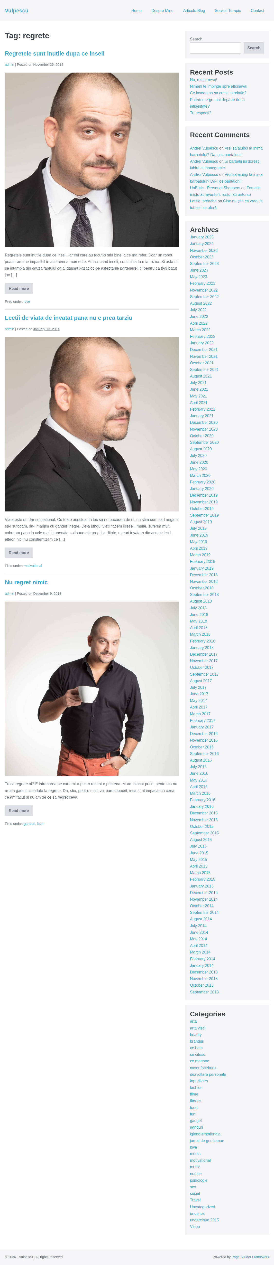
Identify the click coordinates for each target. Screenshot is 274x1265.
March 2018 (200, 634)
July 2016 (198, 767)
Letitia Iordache (203, 201)
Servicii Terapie (228, 11)
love (27, 301)
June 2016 (199, 773)
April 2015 (199, 866)
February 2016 (202, 800)
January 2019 (202, 568)
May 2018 (198, 621)
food (194, 1107)
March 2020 (200, 475)
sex (193, 1187)
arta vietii (198, 1028)
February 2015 (202, 879)
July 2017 (198, 687)
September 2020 (204, 442)
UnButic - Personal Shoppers (215, 188)
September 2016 (204, 754)
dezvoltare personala (208, 1074)
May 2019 (198, 542)
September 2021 (204, 370)
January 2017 (202, 727)
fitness (195, 1101)
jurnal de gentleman (207, 1141)
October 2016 (202, 747)
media (195, 1154)
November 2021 (204, 356)
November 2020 (204, 429)
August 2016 (201, 760)
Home (136, 11)
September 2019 (204, 515)
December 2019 (204, 495)
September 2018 (204, 595)
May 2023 (198, 277)
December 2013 (204, 972)
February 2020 (202, 482)
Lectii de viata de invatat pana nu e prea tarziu (68, 317)
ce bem (196, 1048)
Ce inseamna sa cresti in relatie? (218, 93)
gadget (196, 1121)
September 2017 (204, 674)
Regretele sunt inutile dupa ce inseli (54, 53)
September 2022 (204, 297)
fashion (196, 1088)
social (195, 1193)
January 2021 (202, 416)
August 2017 (201, 681)
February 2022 (202, 336)
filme (194, 1094)
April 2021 (199, 403)
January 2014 (202, 965)
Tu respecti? (200, 113)
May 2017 (198, 701)
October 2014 (202, 906)
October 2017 (202, 667)
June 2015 (199, 853)
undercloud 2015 (204, 1220)
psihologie (199, 1180)
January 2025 (202, 237)
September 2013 (204, 992)
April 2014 (199, 946)
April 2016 (199, 787)
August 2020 (201, 449)
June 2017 (199, 694)
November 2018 (204, 581)
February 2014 (202, 959)
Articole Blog (194, 11)
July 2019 (198, 528)
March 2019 (200, 555)
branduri (197, 1041)
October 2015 (202, 826)
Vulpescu (16, 11)
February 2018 (202, 641)
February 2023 (202, 283)
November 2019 (204, 502)
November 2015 (204, 820)
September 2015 (204, 833)
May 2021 (198, 396)
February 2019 (202, 561)
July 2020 (198, 455)
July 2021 (198, 383)
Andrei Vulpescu (204, 148)
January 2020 (202, 489)
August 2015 (201, 840)
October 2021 (202, 363)
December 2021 (204, 350)
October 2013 (202, 985)
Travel (195, 1200)
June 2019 (199, 535)
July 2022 (198, 310)
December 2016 (204, 734)
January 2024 (202, 244)
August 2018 (201, 601)
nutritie (196, 1174)
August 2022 (201, 303)
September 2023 (204, 264)
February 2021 (202, 409)
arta (193, 1021)
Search (196, 39)
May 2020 (198, 469)
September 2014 (204, 912)
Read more (21, 290)
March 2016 (200, 793)
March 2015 (200, 873)
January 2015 (202, 886)
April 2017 (199, 707)
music (195, 1167)
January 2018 (202, 648)
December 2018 (204, 575)
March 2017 (200, 714)
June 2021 (199, 389)
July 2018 (198, 608)
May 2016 (198, 780)
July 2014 (198, 926)
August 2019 (201, 522)
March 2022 (200, 330)
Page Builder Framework (250, 1257)
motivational (33, 566)
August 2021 (201, 376)
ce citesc (197, 1054)
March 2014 (200, 952)
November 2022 (204, 290)
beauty (196, 1035)
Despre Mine (162, 11)
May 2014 (198, 939)
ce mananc (199, 1061)
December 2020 (204, 422)
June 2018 (199, 615)
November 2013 (204, 979)
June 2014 (199, 932)
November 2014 (204, 899)
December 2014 (204, 893)
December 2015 (204, 813)
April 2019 (199, 548)
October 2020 (202, 436)
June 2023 (199, 270)
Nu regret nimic (26, 582)
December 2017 (204, 654)
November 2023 (204, 250)
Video (195, 1227)
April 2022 (199, 323)
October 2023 (202, 257)
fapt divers (199, 1081)
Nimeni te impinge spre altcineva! (218, 86)
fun (192, 1114)
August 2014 (201, 919)
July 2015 (198, 846)
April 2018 (199, 628)
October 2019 (202, 509)
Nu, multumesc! (203, 80)
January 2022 (202, 343)
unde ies (197, 1213)
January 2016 (202, 806)
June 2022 (199, 316)
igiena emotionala (205, 1134)
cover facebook (203, 1068)
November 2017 (204, 661)
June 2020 (199, 462)
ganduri (29, 824)
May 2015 (198, 860)
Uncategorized (202, 1207)
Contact (257, 11)
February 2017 (202, 720)
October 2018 (202, 588)
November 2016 (204, 740)
